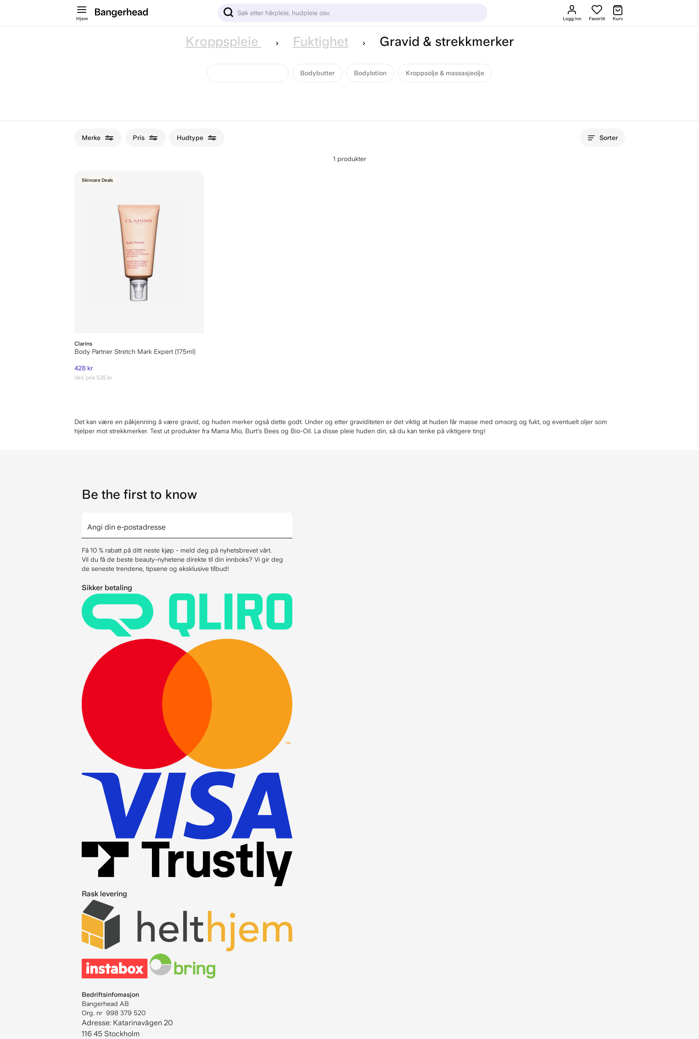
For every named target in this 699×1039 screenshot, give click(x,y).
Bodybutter (317, 73)
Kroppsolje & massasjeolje (445, 73)
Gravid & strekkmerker (248, 73)
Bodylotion (370, 73)
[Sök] (352, 13)
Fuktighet (320, 41)
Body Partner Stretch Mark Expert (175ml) (135, 351)
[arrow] (288, 520)
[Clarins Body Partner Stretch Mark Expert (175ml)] (139, 252)
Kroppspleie (223, 41)
